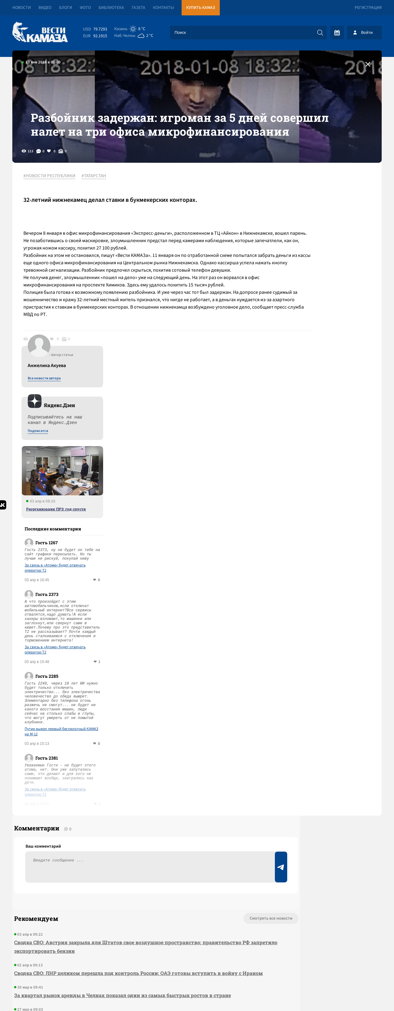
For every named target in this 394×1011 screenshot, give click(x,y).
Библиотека (111, 8)
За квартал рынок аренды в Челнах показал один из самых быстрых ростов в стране (120, 843)
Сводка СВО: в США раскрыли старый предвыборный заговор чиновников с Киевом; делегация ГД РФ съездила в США (119, 869)
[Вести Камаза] (40, 32)
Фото (85, 8)
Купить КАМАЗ (200, 8)
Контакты (163, 8)
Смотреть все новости (215, 757)
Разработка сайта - (358, 994)
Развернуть (197, 970)
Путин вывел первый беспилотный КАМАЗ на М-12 (331, 562)
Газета (138, 8)
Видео (44, 8)
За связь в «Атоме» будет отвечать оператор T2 (324, 399)
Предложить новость (320, 778)
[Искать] (320, 32)
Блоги (65, 8)
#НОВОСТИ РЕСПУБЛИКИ (54, 203)
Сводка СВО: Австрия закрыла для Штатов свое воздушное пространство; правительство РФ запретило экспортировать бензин (125, 785)
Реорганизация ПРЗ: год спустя (325, 340)
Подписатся (307, 262)
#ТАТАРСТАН (98, 203)
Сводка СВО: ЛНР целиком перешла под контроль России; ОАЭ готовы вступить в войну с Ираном (125, 816)
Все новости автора (313, 209)
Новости (21, 8)
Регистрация (368, 8)
